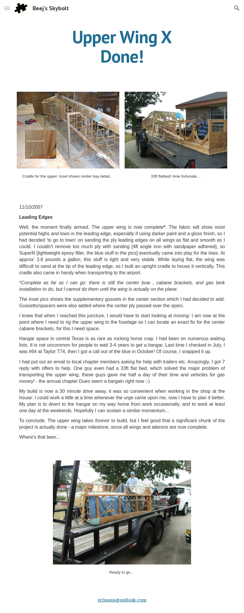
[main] (122, 46)
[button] (7, 8)
